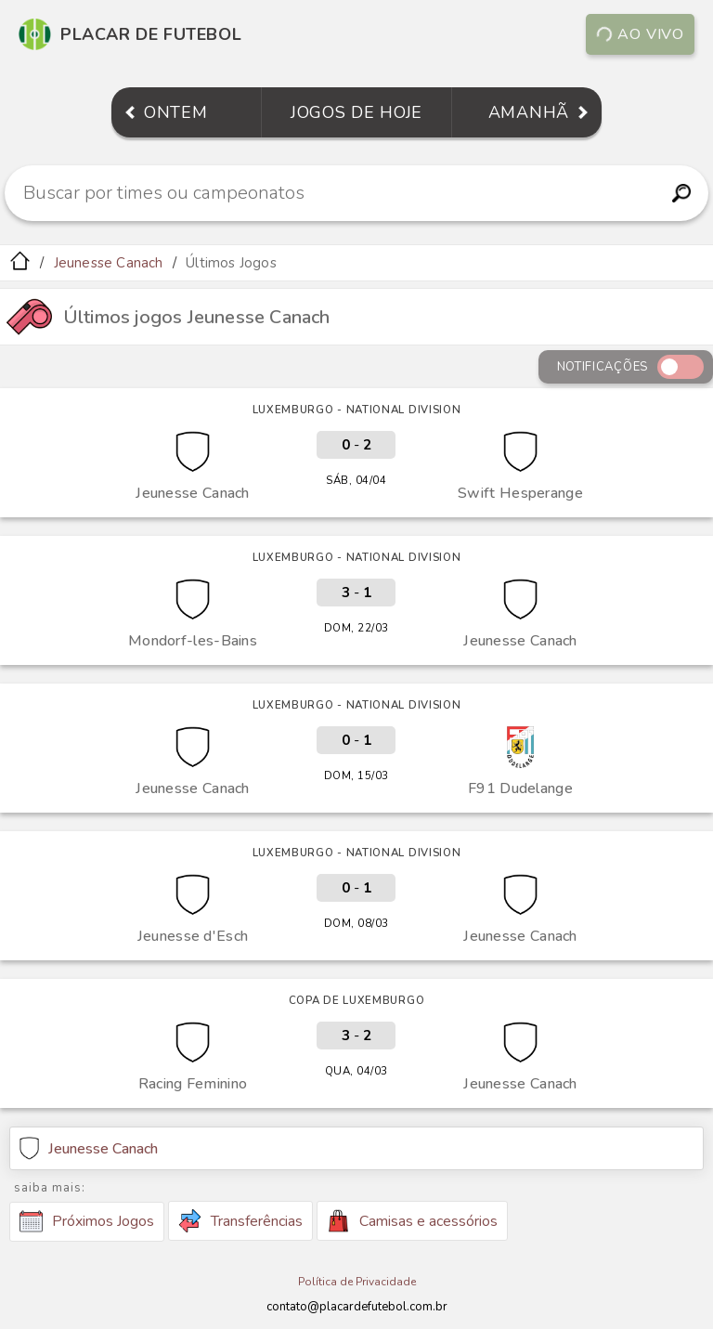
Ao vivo (640, 34)
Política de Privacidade (357, 1281)
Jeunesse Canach (108, 263)
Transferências (240, 1220)
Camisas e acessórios (412, 1220)
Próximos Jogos (86, 1221)
